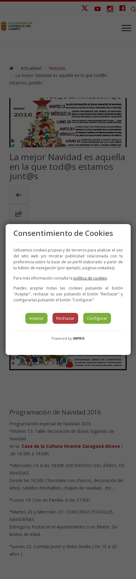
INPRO (78, 338)
